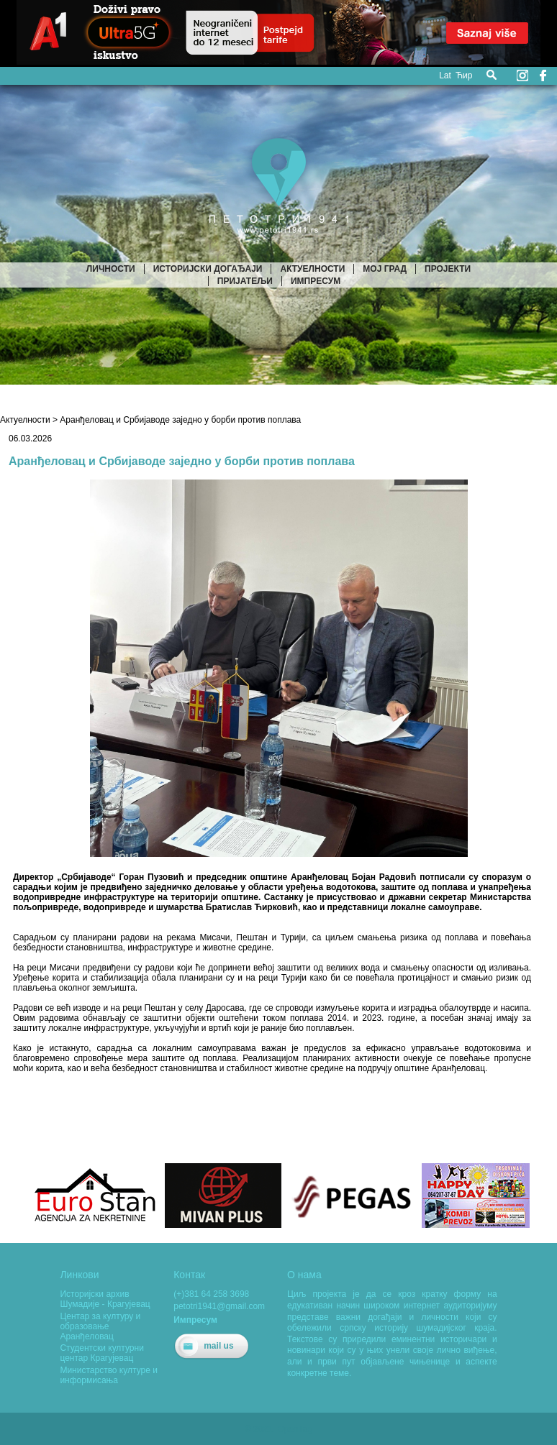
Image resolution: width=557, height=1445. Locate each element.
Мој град (385, 269)
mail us (218, 1346)
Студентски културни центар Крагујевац (101, 1353)
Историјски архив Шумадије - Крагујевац (105, 1299)
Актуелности (312, 269)
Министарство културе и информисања (109, 1375)
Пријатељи (245, 281)
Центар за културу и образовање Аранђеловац (100, 1326)
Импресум (315, 281)
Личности (110, 269)
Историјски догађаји (208, 269)
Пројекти (448, 269)
